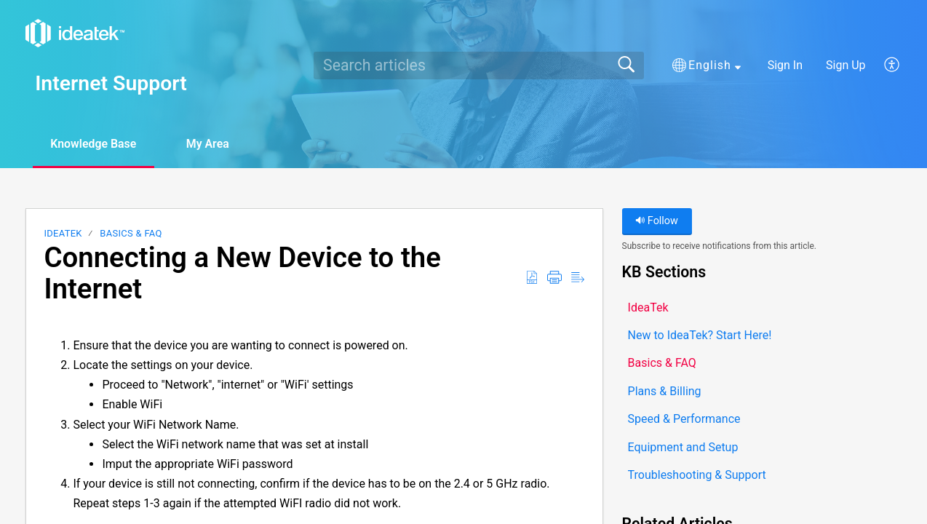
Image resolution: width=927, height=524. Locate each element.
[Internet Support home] (74, 33)
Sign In (785, 65)
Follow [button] (656, 221)
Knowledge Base (94, 144)
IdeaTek (62, 233)
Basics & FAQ (131, 233)
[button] (706, 65)
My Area (209, 144)
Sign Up (846, 65)
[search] (479, 65)
